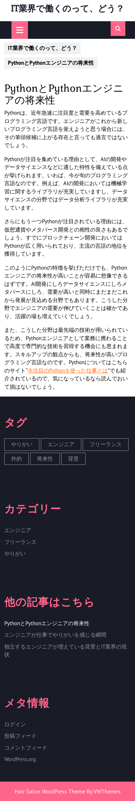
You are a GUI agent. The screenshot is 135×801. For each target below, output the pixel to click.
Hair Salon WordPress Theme (50, 791)
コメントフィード (25, 747)
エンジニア (17, 530)
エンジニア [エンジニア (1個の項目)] (61, 444)
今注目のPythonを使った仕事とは (68, 370)
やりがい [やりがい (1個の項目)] (22, 444)
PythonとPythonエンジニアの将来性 (47, 623)
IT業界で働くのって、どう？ (67, 8)
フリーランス (20, 542)
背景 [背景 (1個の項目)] (73, 458)
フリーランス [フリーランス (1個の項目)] (106, 444)
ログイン (15, 724)
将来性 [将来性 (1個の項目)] (45, 458)
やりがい (15, 553)
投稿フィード (20, 735)
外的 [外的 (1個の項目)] (16, 458)
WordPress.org (20, 759)
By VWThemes (104, 791)
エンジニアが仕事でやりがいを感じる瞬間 (55, 634)
